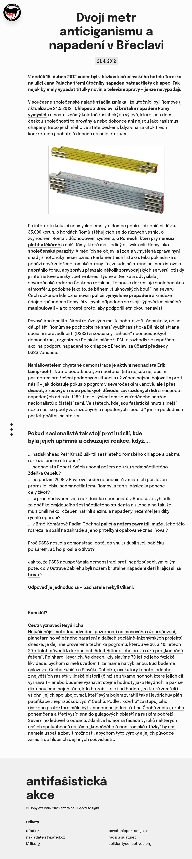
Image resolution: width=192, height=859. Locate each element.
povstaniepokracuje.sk (129, 831)
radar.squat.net (122, 837)
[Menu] (11, 429)
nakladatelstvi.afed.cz (45, 837)
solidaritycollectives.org (130, 844)
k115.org (33, 844)
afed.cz (32, 831)
